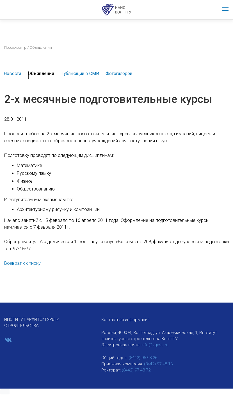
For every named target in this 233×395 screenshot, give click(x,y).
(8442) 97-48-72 (136, 370)
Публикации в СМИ (79, 73)
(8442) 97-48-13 (158, 363)
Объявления (41, 73)
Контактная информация (125, 319)
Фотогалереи (119, 73)
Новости (12, 73)
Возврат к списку (22, 263)
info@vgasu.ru (154, 344)
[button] (5, 391)
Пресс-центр (15, 47)
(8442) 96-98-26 (143, 357)
